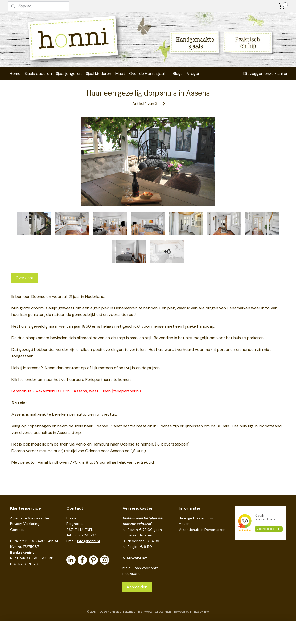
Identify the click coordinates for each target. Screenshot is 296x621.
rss (140, 611)
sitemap (130, 611)
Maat (120, 73)
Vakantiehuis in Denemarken (202, 529)
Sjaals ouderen (38, 73)
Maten (184, 523)
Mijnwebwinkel (199, 611)
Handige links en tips (196, 518)
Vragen (193, 73)
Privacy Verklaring (24, 523)
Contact (17, 529)
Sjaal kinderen (98, 73)
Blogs (178, 73)
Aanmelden (137, 587)
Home (15, 73)
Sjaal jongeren (69, 73)
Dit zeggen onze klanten (265, 73)
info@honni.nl (88, 540)
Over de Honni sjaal (147, 73)
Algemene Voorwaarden (30, 518)
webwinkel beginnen (157, 611)
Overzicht (25, 277)
